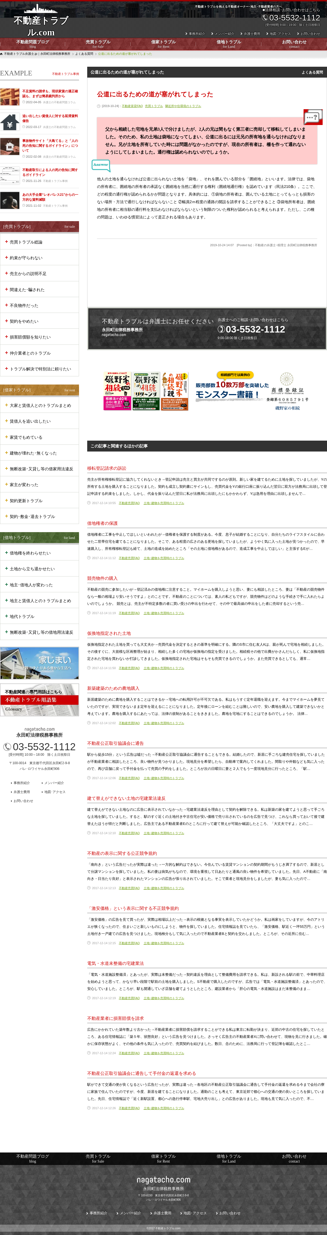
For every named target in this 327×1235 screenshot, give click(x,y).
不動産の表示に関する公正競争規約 (122, 853)
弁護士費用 (252, 34)
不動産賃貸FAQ (132, 106)
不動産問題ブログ (32, 44)
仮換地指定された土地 (109, 633)
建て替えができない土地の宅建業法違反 (126, 798)
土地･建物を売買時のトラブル (164, 503)
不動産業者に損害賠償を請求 (115, 1018)
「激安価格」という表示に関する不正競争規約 (133, 908)
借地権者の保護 (102, 523)
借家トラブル (163, 44)
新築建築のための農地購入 (113, 688)
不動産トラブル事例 (65, 73)
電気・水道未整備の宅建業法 (115, 963)
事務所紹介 (197, 34)
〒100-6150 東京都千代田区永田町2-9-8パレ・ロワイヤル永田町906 (163, 1193)
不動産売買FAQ (129, 503)
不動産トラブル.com (41, 30)
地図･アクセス (280, 34)
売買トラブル (98, 44)
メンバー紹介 (224, 34)
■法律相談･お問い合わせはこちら (290, 17)
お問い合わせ (294, 44)
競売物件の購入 (102, 578)
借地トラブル (229, 44)
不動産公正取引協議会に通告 (115, 743)
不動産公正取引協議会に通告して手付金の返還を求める (141, 1073)
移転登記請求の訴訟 (106, 468)
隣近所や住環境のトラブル (183, 106)
